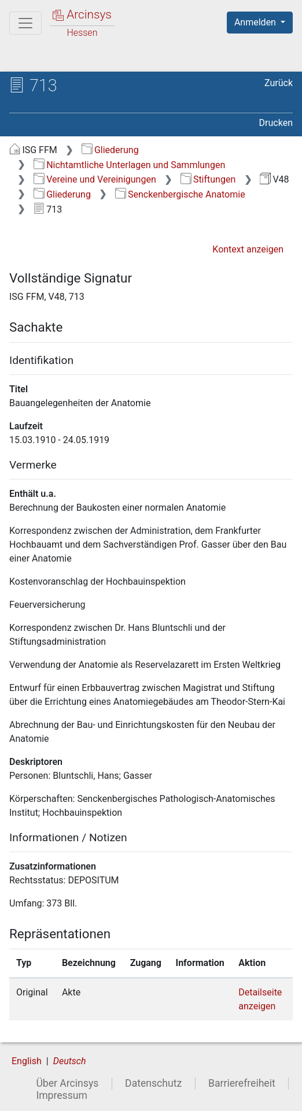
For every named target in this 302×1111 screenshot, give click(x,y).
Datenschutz (153, 1083)
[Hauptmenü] (25, 23)
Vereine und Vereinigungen (95, 179)
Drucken (276, 122)
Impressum (61, 1095)
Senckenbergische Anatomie (180, 194)
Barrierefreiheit (241, 1083)
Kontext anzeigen (247, 249)
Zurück (278, 82)
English (27, 1061)
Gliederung (110, 149)
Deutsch (69, 1061)
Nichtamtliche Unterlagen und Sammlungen (129, 164)
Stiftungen (208, 179)
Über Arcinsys (67, 1083)
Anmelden (256, 22)
